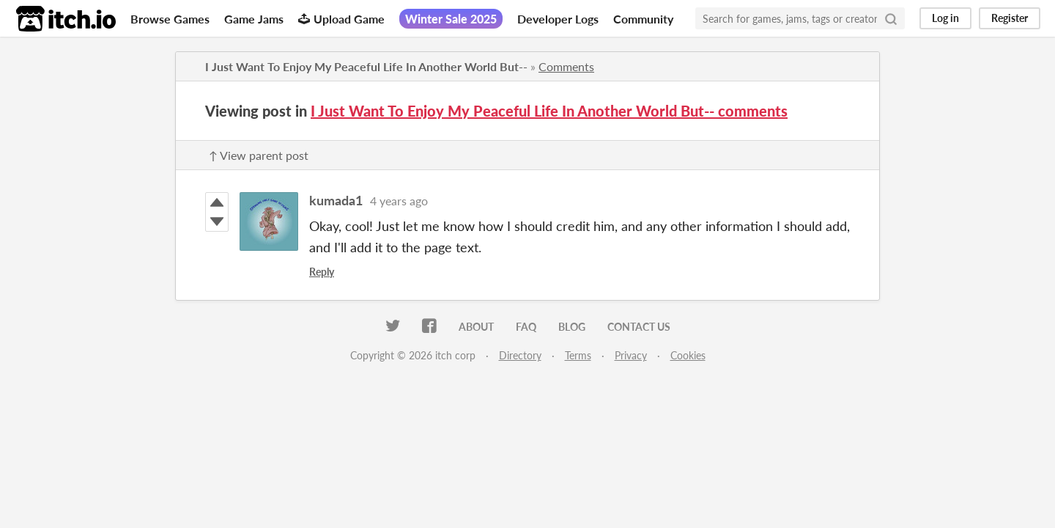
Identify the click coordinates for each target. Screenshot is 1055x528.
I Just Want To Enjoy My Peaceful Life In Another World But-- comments (549, 111)
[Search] (891, 18)
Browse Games (170, 19)
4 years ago (399, 201)
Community (643, 19)
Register (1009, 18)
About (476, 326)
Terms (578, 355)
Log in (945, 18)
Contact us (638, 326)
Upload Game (341, 19)
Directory (520, 355)
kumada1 (336, 200)
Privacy (631, 355)
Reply (321, 271)
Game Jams (254, 19)
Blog (571, 326)
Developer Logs (558, 19)
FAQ (526, 326)
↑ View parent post (258, 155)
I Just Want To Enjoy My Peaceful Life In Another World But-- (366, 66)
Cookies (688, 355)
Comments (566, 66)
